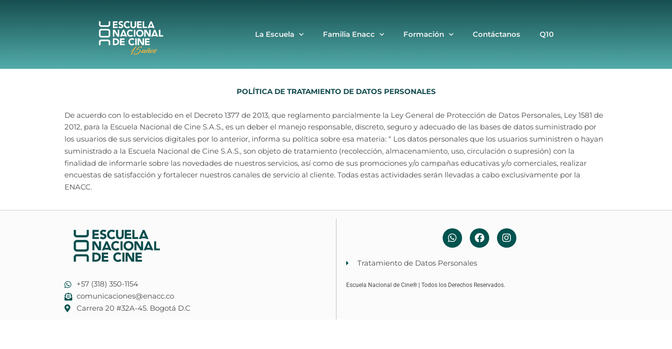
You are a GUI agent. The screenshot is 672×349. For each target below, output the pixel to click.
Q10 (547, 34)
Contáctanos (496, 34)
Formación (428, 34)
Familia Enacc (353, 34)
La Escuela (279, 34)
